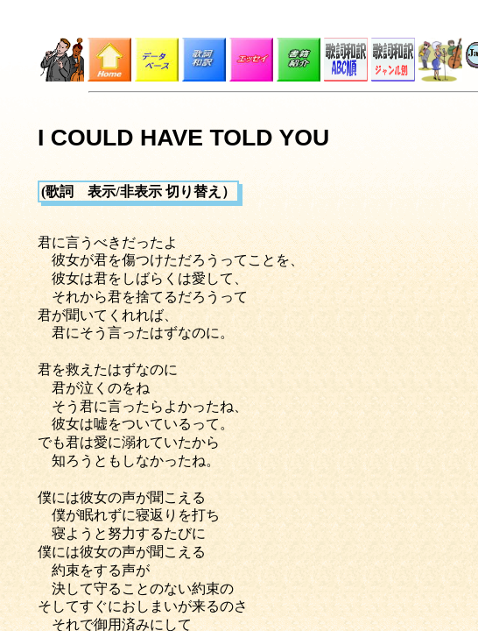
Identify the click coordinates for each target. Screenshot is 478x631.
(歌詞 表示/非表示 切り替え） (138, 191)
